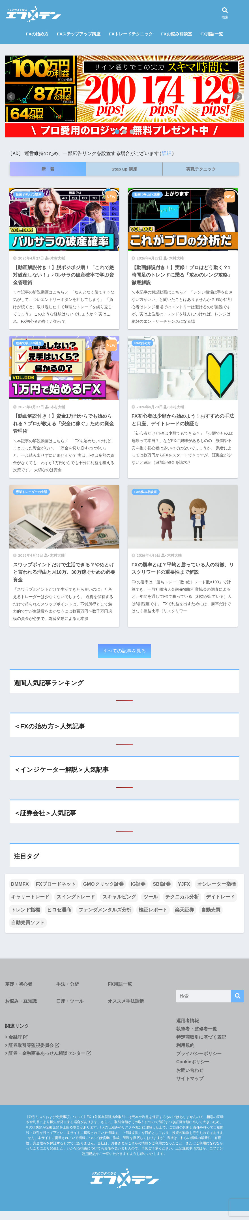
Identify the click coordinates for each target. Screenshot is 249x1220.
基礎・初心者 (18, 984)
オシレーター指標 (216, 884)
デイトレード (220, 897)
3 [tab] (132, 131)
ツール (150, 897)
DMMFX (20, 884)
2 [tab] (124, 131)
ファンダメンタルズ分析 (104, 910)
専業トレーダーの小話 (31, 492)
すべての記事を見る (124, 651)
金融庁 (16, 1037)
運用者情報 (187, 1020)
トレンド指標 (25, 910)
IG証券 (138, 884)
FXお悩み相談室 (176, 33)
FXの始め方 (37, 33)
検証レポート (153, 910)
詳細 (166, 153)
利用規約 (185, 1045)
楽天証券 (184, 910)
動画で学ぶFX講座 (28, 195)
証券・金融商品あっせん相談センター (48, 1053)
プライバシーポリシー (199, 1053)
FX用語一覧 (212, 33)
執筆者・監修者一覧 (196, 1028)
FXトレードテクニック (131, 33)
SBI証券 (162, 884)
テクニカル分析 (182, 897)
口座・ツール (69, 1001)
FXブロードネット (56, 884)
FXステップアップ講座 (78, 33)
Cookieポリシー (192, 1061)
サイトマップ (189, 1078)
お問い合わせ (189, 1070)
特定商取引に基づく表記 (201, 1037)
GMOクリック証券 (103, 884)
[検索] (237, 996)
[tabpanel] (124, 96)
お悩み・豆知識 (21, 1001)
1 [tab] (117, 131)
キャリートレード (30, 897)
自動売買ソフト (28, 922)
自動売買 (210, 910)
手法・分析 (67, 984)
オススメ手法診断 (126, 1001)
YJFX (184, 884)
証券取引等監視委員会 (32, 1045)
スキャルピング (119, 897)
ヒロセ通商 (59, 910)
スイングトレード (76, 897)
